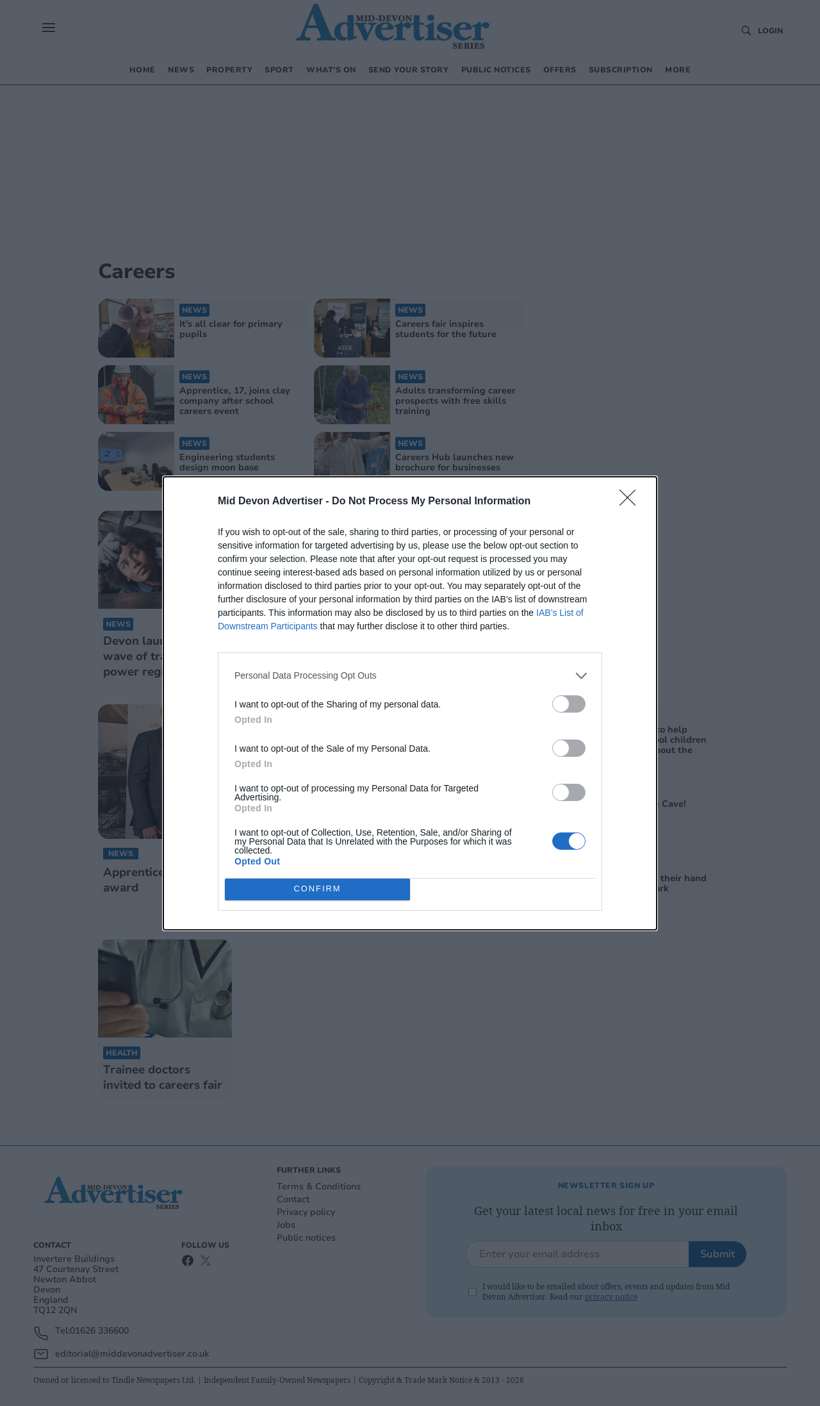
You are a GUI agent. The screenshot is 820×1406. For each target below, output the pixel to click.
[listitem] (410, 675)
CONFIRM (317, 889)
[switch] (569, 704)
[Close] (631, 502)
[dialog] (410, 703)
